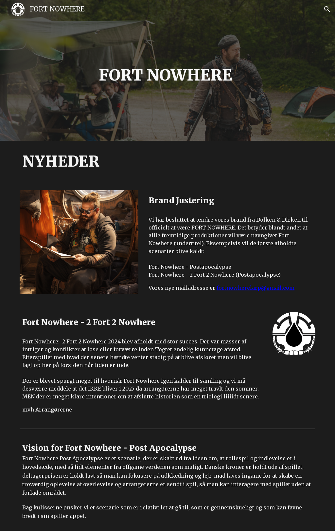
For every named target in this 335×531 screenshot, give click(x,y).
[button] (327, 9)
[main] (167, 75)
